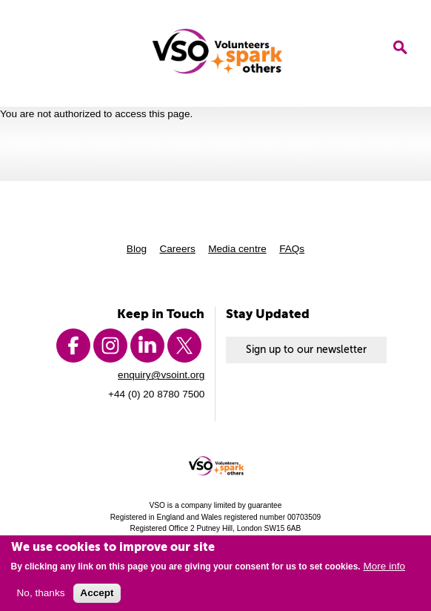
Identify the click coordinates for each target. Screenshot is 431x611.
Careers (177, 248)
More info (384, 569)
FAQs (291, 248)
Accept (96, 596)
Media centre (237, 248)
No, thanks (41, 596)
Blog (137, 248)
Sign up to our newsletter (306, 349)
